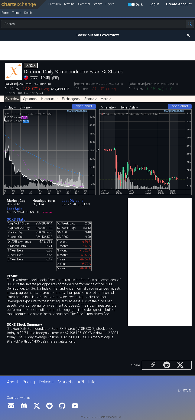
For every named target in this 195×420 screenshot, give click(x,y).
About (12, 381)
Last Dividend (72, 201)
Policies (46, 381)
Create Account (179, 4)
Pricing (28, 381)
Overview (12, 99)
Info (91, 381)
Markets (65, 381)
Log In (154, 4)
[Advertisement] (97, 50)
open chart (84, 106)
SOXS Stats (16, 219)
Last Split (14, 209)
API (81, 381)
